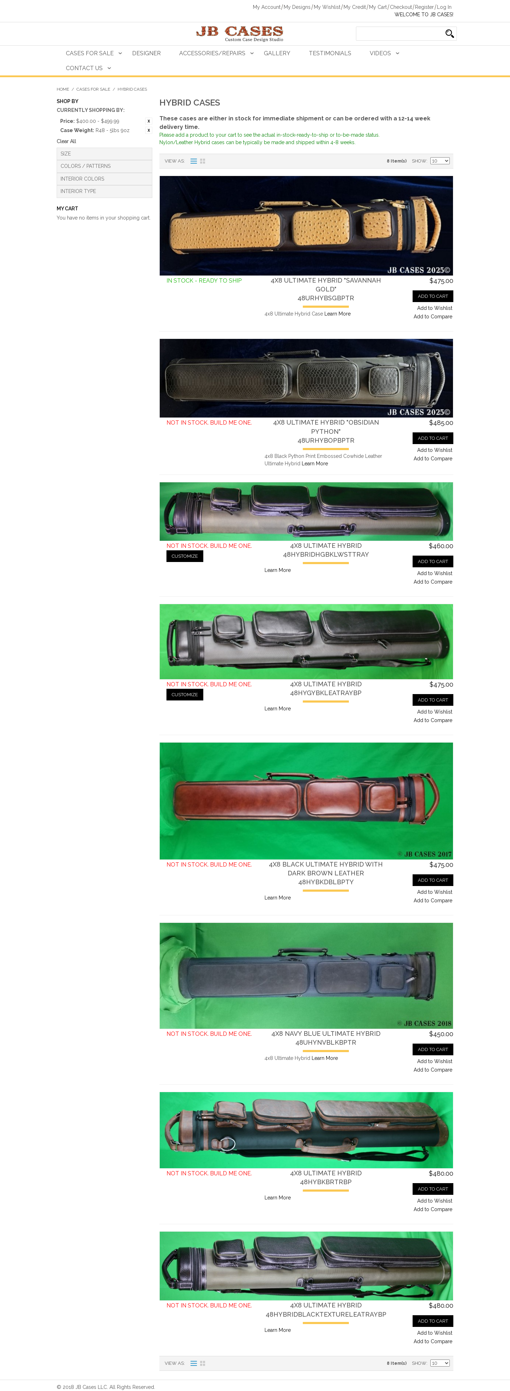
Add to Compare (433, 316)
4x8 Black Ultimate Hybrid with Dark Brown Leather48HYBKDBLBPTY (326, 873)
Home (63, 89)
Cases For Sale (90, 53)
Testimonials (330, 53)
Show (419, 161)
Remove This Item (148, 121)
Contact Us (84, 68)
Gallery (277, 53)
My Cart (378, 7)
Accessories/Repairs (212, 53)
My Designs (297, 7)
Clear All (66, 141)
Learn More (337, 314)
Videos (380, 53)
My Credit (355, 7)
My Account (266, 7)
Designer (146, 53)
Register (424, 7)
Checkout (401, 7)
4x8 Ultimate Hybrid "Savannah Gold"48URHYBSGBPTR (326, 289)
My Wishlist (327, 7)
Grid (202, 161)
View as (174, 161)
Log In (444, 7)
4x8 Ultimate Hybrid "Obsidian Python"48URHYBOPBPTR (326, 431)
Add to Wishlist (434, 308)
